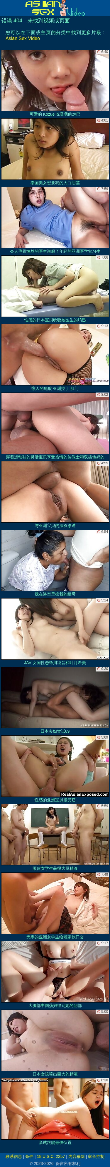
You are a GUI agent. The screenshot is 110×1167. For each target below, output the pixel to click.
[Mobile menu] (5, 8)
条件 (29, 1156)
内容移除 (76, 1156)
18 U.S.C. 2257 (51, 1156)
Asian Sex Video (23, 38)
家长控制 (96, 1156)
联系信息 (14, 1156)
